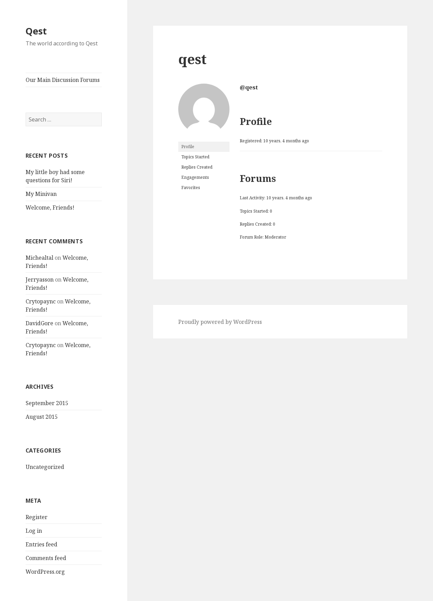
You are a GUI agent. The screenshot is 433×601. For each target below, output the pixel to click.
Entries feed (41, 544)
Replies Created (196, 167)
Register (36, 517)
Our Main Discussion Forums (63, 80)
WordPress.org (45, 571)
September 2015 (47, 403)
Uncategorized (45, 467)
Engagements (195, 177)
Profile (187, 146)
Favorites (190, 187)
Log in (34, 530)
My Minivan (41, 194)
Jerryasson (40, 279)
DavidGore (39, 323)
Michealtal (39, 257)
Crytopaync (41, 301)
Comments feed (46, 558)
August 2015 (42, 416)
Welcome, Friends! (50, 207)
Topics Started (195, 157)
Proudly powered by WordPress (220, 322)
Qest (36, 31)
